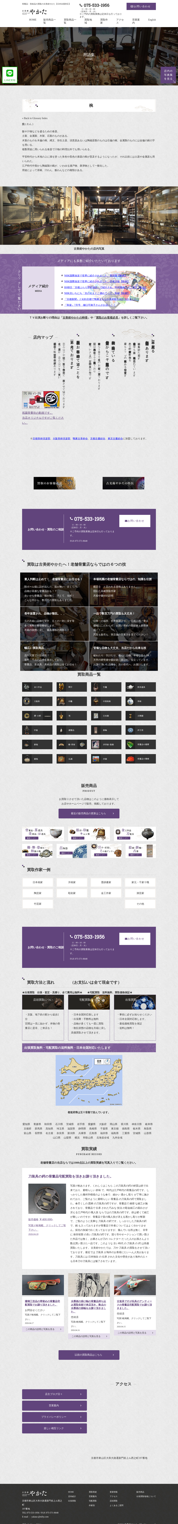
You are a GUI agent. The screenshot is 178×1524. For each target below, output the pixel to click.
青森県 (37, 1114)
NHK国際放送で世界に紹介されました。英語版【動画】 (95, 275)
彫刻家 (35, 893)
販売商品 (140, 1483)
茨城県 (70, 1114)
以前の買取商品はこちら (88, 1346)
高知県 (49, 1118)
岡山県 (113, 1114)
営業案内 (54, 1397)
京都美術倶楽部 (41, 438)
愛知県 (26, 1114)
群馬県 (38, 1118)
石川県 (59, 1114)
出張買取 (72, 1492)
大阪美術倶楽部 (61, 438)
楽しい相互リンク (54, 1420)
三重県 (126, 1123)
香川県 (124, 1114)
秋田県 (48, 1114)
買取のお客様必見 (107, 317)
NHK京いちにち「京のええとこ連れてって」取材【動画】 (97, 293)
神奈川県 (137, 1114)
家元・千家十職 (116, 882)
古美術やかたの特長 (75, 317)
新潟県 (71, 1123)
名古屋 (49, 1123)
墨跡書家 (89, 882)
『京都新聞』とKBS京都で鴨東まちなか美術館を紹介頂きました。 (101, 299)
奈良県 (60, 1123)
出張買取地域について (146, 1488)
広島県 (93, 1123)
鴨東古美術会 (80, 438)
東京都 (115, 1118)
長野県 (38, 1123)
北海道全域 (103, 1127)
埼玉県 (60, 1118)
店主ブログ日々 (54, 1385)
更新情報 (114, 1483)
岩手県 (81, 1114)
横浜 (77, 1127)
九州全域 (117, 1127)
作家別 (92, 1497)
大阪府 (103, 1114)
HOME (32, 19)
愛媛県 (92, 1114)
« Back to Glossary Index (35, 118)
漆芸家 (89, 893)
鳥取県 (147, 1118)
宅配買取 (93, 1492)
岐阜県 (149, 1114)
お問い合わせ (142, 6)
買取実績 (93, 1483)
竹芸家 (116, 893)
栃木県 (136, 1118)
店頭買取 (114, 1492)
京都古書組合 (97, 438)
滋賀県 (71, 1118)
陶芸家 (143, 882)
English (152, 19)
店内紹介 (72, 1488)
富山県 (27, 1123)
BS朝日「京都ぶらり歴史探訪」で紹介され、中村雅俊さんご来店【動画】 (105, 287)
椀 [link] (23, 124)
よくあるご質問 (116, 1497)
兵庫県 (82, 1123)
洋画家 (62, 882)
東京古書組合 (115, 438)
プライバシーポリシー (53, 1408)
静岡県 (82, 1118)
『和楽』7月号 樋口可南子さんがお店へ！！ (90, 305)
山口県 (56, 1127)
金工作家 (62, 893)
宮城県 (136, 1123)
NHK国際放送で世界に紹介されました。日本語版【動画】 (97, 281)
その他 (143, 893)
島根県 (93, 1118)
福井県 (104, 1123)
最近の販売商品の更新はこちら (88, 813)
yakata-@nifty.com (40, 1508)
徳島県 (126, 1118)
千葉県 (104, 1118)
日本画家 (35, 882)
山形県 (147, 1123)
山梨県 (67, 1127)
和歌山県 (88, 1127)
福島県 (115, 1123)
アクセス (114, 1488)
